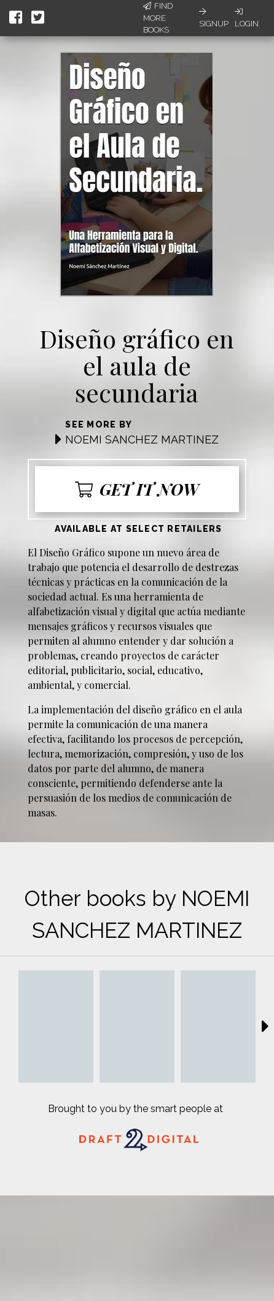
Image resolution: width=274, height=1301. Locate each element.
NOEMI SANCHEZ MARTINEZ (142, 439)
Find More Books (158, 17)
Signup (214, 17)
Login (247, 17)
